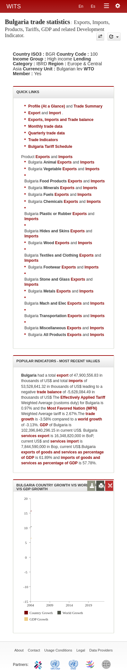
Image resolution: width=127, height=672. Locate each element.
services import (64, 441)
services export (35, 436)
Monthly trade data (45, 126)
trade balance (49, 392)
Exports (64, 162)
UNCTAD (56, 664)
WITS (13, 6)
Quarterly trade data (46, 133)
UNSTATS (73, 664)
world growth (90, 419)
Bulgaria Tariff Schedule (50, 146)
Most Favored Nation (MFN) (72, 408)
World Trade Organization (90, 664)
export (63, 375)
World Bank (107, 664)
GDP (44, 425)
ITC (39, 664)
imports (76, 381)
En (81, 6)
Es (93, 6)
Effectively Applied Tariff (83, 397)
